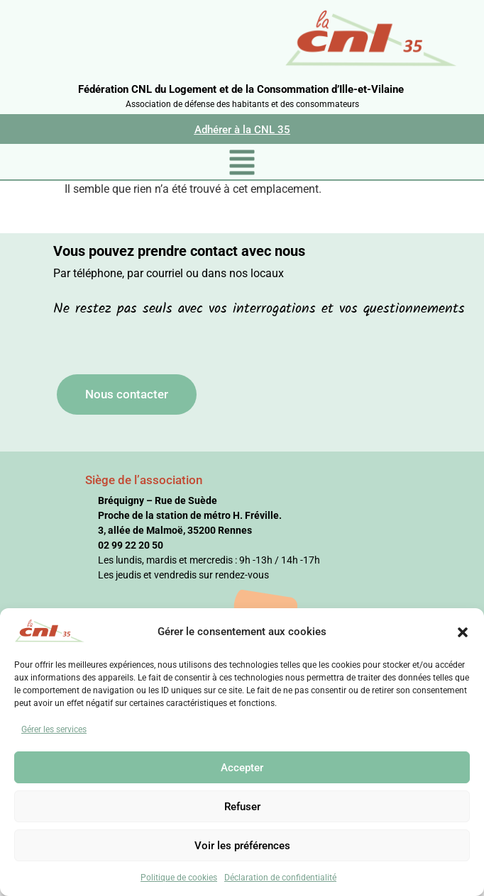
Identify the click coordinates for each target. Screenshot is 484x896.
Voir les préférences (242, 845)
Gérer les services (54, 729)
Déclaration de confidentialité (280, 878)
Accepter (242, 767)
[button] (463, 632)
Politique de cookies (179, 878)
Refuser (242, 806)
